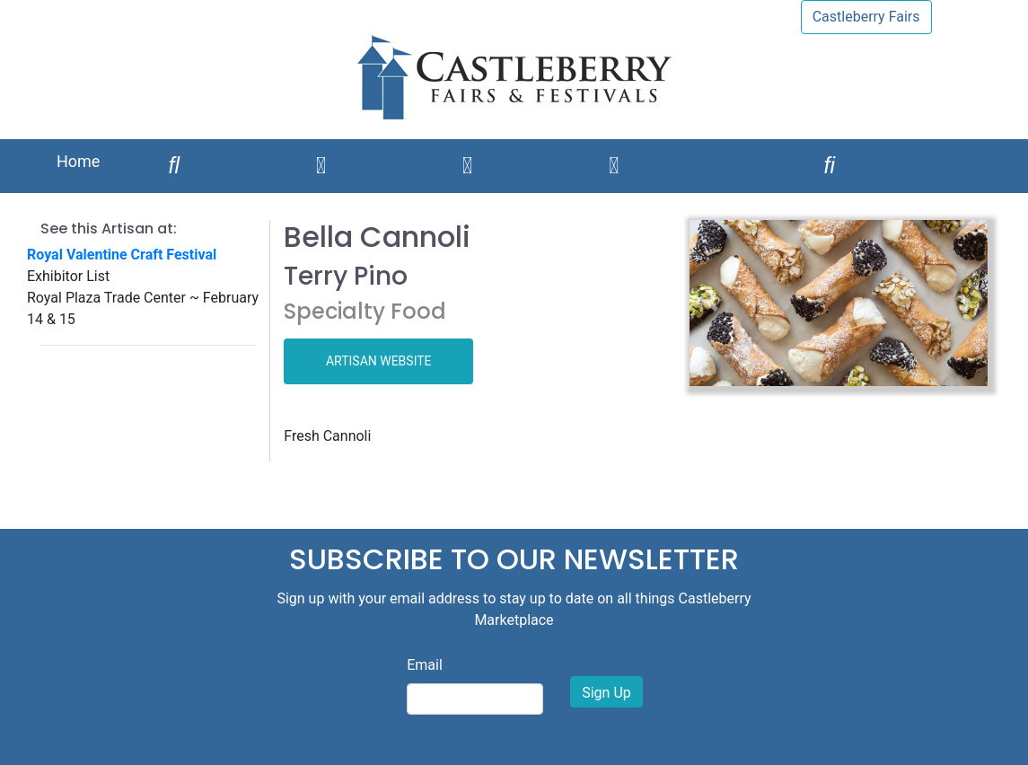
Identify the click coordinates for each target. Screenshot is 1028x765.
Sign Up (606, 692)
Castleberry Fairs (866, 16)
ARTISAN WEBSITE (379, 361)
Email (425, 664)
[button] (712, 303)
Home (78, 161)
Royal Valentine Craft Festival (121, 254)
